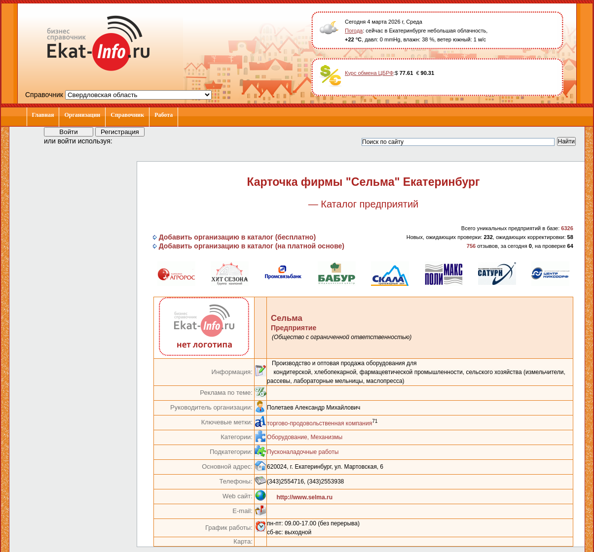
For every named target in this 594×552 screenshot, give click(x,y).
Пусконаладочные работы (302, 451)
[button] (129, 140)
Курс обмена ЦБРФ (369, 73)
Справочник (127, 114)
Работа (163, 114)
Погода (354, 31)
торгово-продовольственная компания (319, 423)
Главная (43, 114)
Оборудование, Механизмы (304, 437)
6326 (567, 228)
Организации (82, 114)
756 (471, 246)
